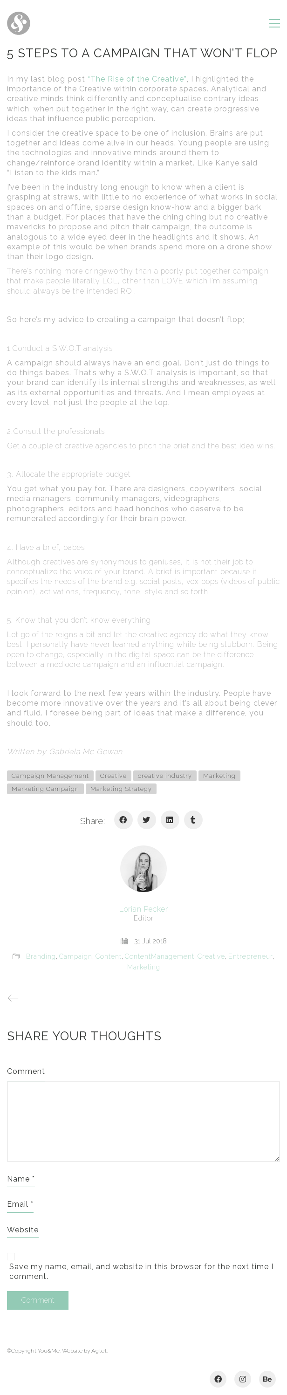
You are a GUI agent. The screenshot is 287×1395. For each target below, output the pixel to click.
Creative (113, 775)
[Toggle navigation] (274, 23)
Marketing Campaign (45, 788)
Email (20, 1204)
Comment (26, 1071)
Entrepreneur (250, 956)
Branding (41, 956)
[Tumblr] (193, 820)
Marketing (219, 775)
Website (23, 1229)
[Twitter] (146, 820)
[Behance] (267, 1379)
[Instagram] (242, 1379)
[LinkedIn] (170, 820)
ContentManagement (159, 956)
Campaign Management (50, 775)
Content (109, 956)
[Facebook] (123, 820)
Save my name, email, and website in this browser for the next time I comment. (141, 1271)
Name (21, 1179)
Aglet (99, 1350)
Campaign (75, 956)
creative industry (165, 775)
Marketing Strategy (121, 788)
